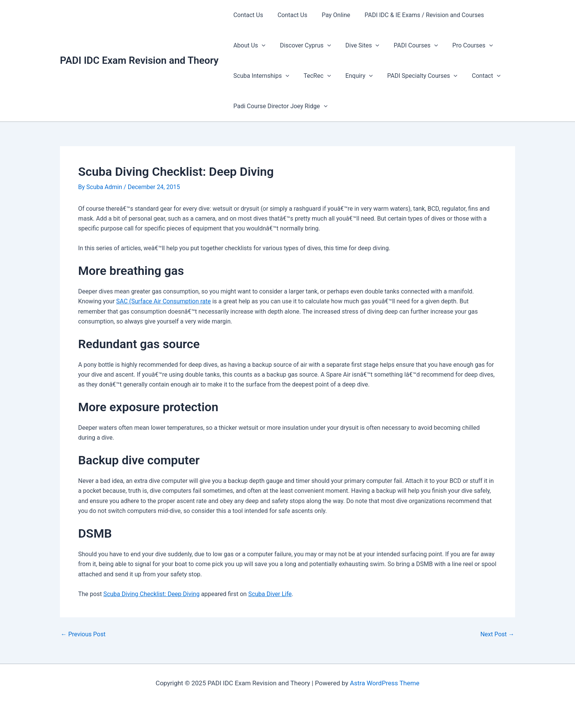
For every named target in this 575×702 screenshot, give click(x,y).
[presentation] (260, 45)
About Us (248, 45)
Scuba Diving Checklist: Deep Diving (151, 594)
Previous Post (83, 634)
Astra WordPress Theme (384, 683)
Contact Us (247, 15)
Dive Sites (357, 45)
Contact (476, 76)
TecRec (314, 76)
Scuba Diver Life (270, 594)
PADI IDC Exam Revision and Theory (139, 60)
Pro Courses (462, 45)
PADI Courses (408, 45)
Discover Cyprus (302, 45)
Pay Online (330, 15)
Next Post (497, 634)
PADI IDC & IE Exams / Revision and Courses (416, 15)
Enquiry (353, 76)
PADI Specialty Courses (414, 76)
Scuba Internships (260, 76)
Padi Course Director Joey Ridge (279, 106)
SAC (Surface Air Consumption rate (163, 301)
